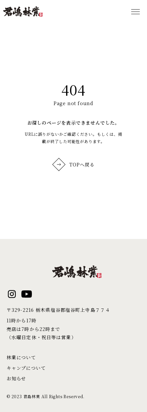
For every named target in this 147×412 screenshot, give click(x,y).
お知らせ (16, 378)
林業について (21, 357)
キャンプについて (26, 367)
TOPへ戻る (73, 164)
